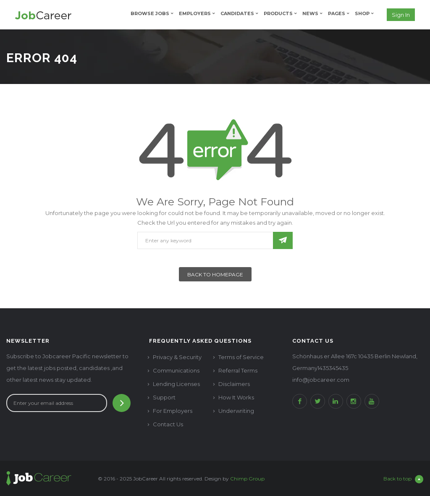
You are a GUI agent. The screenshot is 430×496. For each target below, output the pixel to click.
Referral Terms (237, 370)
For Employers (172, 410)
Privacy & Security (177, 357)
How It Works (236, 397)
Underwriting (236, 410)
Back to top (403, 479)
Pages (336, 13)
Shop (362, 13)
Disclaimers (234, 384)
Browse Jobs (150, 13)
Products (278, 13)
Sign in (401, 14)
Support (164, 397)
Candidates (237, 13)
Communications (176, 370)
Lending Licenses (176, 384)
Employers (195, 13)
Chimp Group (247, 478)
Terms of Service (241, 357)
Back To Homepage (215, 274)
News (310, 13)
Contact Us (168, 424)
